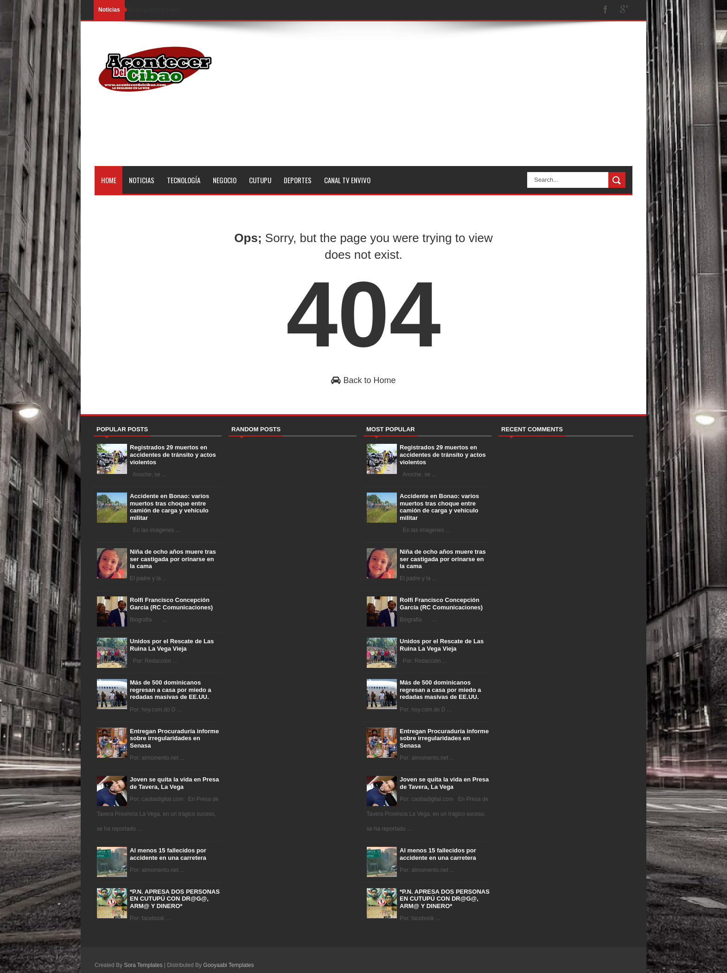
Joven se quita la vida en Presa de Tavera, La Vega (174, 783)
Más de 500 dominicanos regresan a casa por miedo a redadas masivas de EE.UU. (170, 689)
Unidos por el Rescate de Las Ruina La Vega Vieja (172, 645)
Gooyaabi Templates (228, 965)
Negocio (224, 180)
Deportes (298, 180)
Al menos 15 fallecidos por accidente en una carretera (168, 854)
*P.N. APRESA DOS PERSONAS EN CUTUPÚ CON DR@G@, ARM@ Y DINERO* (175, 898)
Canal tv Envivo (347, 180)
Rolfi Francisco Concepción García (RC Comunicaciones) (171, 603)
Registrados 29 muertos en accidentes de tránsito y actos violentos (173, 454)
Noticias (141, 180)
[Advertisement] (463, 101)
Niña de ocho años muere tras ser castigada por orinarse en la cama (173, 559)
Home (108, 180)
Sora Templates (143, 965)
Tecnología (183, 180)
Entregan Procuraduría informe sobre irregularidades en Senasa (174, 738)
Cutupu (260, 180)
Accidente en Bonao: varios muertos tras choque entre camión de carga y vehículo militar (169, 507)
